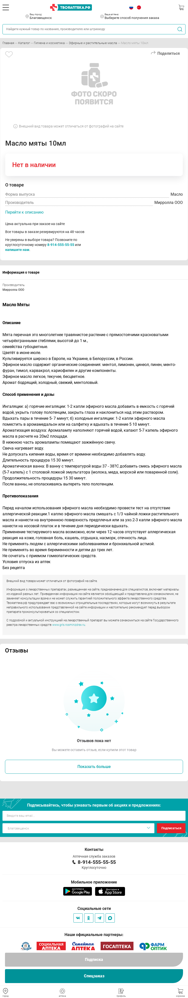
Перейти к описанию (24, 212)
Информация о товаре (21, 272)
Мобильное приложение (94, 882)
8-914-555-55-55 (60, 245)
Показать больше (94, 766)
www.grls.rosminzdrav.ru (68, 625)
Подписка (94, 959)
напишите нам (17, 250)
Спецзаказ (94, 976)
